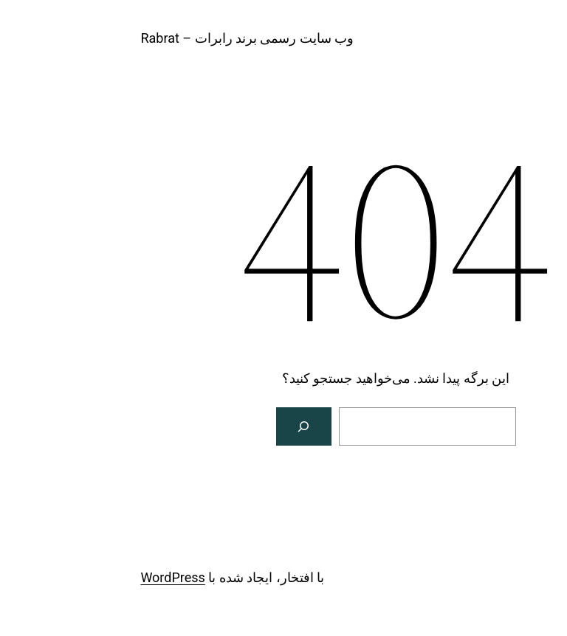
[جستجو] (192, 426)
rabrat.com (507, 38)
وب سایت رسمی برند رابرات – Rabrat (134, 38)
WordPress (60, 577)
